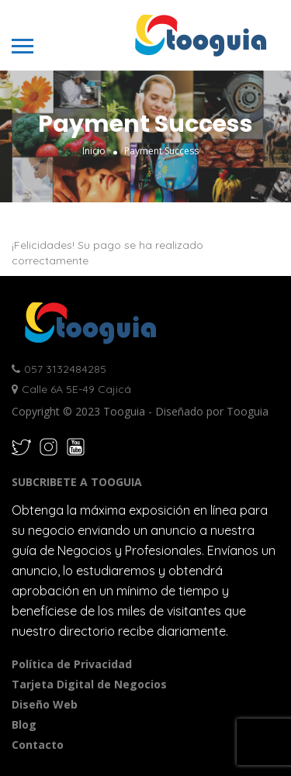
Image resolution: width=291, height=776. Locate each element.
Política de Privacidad (72, 664)
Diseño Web (45, 704)
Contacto (38, 744)
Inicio (94, 150)
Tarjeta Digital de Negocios (89, 684)
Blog (24, 724)
